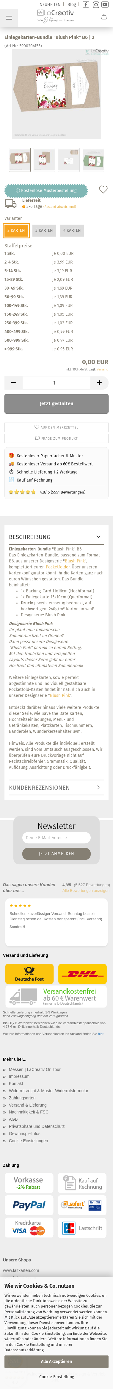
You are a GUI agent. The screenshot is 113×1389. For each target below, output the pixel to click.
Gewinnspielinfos (24, 1133)
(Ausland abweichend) (59, 207)
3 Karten (44, 230)
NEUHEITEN (50, 4)
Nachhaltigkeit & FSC (28, 1112)
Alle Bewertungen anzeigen (85, 890)
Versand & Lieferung (28, 1105)
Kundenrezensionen (39, 787)
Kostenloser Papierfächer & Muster (50, 456)
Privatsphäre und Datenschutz (37, 1126)
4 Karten (72, 230)
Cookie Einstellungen (28, 1140)
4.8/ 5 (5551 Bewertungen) (46, 491)
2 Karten (16, 230)
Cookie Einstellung (56, 1376)
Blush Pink (75, 561)
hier (100, 1034)
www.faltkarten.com (21, 1270)
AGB (13, 1119)
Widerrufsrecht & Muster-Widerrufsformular (48, 1090)
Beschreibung (30, 537)
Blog (72, 4)
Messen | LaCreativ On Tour (35, 1069)
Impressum (19, 1076)
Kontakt (16, 1083)
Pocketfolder (58, 567)
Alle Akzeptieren (56, 1361)
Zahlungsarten (22, 1098)
